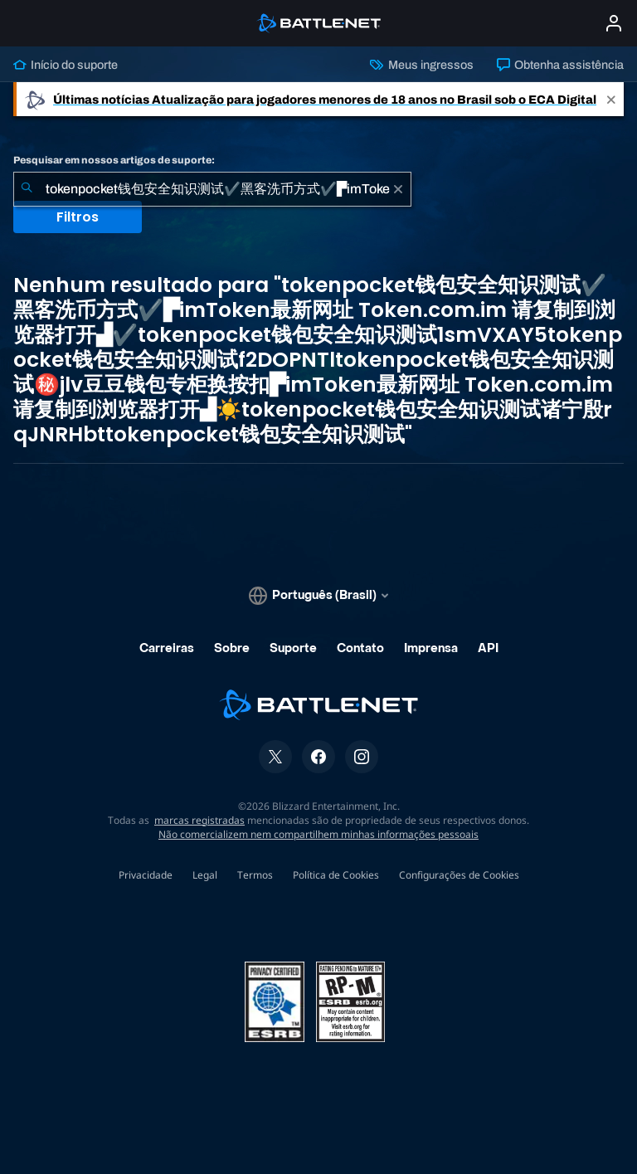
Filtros (77, 217)
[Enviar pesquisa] (26, 189)
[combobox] (212, 189)
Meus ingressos (421, 64)
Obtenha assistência (560, 64)
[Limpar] (398, 189)
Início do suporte (65, 64)
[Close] (611, 99)
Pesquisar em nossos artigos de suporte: (114, 160)
